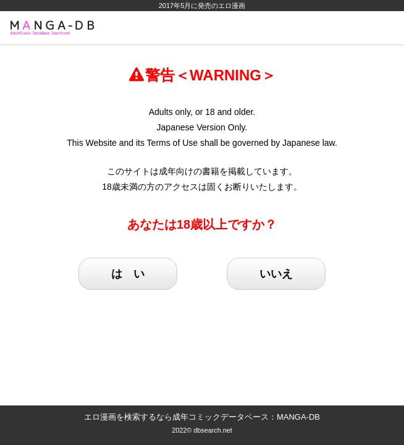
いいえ (276, 274)
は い (128, 274)
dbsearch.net (212, 430)
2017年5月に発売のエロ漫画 (202, 5)
